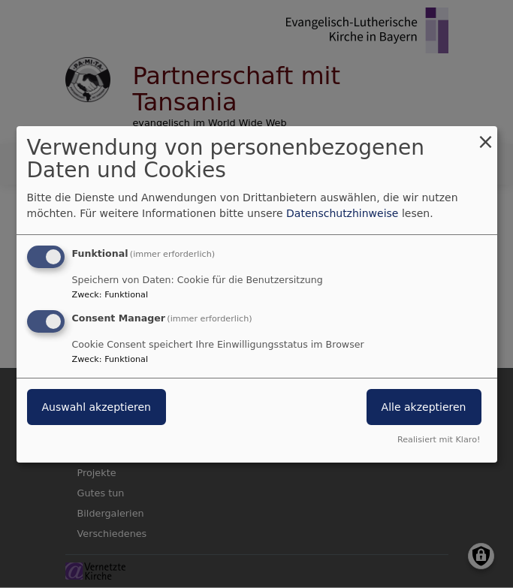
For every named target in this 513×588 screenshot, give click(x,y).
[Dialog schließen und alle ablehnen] (486, 134)
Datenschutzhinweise (342, 213)
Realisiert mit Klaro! (439, 440)
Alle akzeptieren (424, 407)
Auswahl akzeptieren (96, 407)
